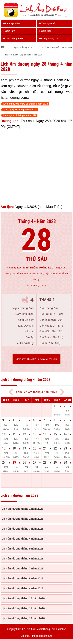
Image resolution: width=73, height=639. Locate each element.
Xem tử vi (9, 31)
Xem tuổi (45, 31)
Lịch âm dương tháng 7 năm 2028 (22, 568)
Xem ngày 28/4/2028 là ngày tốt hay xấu (36, 359)
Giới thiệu (25, 635)
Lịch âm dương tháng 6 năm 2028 (22, 558)
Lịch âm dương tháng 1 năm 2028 (22, 508)
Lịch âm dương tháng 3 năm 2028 (22, 528)
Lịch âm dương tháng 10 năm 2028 (23, 598)
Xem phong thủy (13, 38)
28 (36, 240)
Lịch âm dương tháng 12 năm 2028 (23, 618)
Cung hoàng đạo (49, 38)
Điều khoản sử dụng (42, 635)
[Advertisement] (35, 167)
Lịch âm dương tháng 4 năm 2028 (22, 538)
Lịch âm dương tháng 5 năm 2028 (22, 548)
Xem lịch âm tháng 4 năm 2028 (36, 392)
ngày (35, 267)
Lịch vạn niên (11, 23)
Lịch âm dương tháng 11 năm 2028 (23, 608)
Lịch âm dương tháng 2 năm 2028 (22, 518)
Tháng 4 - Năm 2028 (37, 221)
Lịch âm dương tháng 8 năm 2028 (22, 578)
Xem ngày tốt (47, 23)
